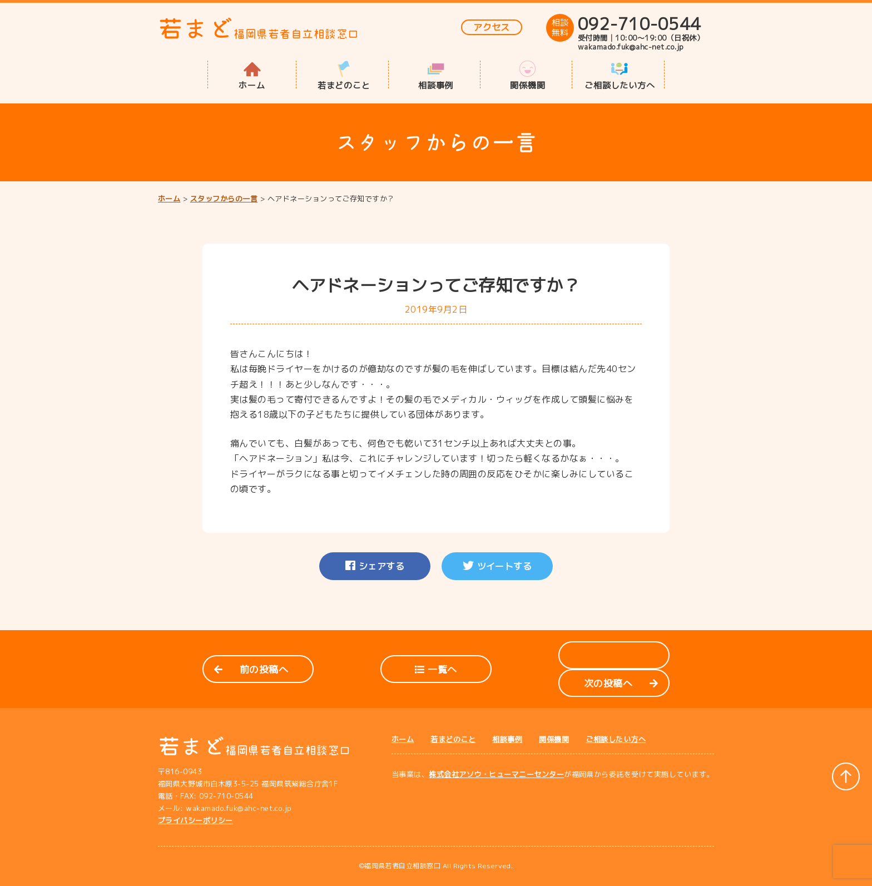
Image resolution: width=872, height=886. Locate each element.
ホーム (252, 85)
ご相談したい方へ (619, 85)
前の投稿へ (251, 669)
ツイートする (497, 566)
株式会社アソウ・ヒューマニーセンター (496, 774)
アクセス (491, 27)
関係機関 (527, 85)
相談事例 (435, 85)
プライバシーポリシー (195, 820)
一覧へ (436, 669)
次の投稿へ (621, 683)
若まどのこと (344, 85)
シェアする (374, 566)
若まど (258, 28)
